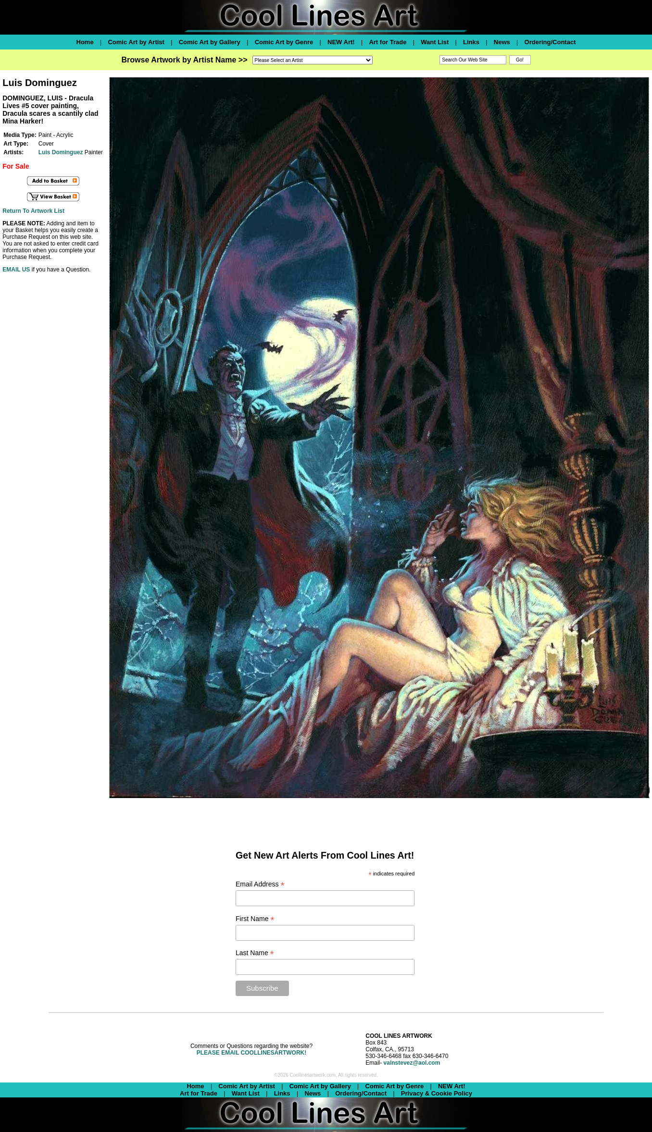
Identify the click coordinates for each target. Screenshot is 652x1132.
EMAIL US (16, 269)
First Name (255, 918)
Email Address (260, 884)
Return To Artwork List (33, 211)
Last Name (255, 953)
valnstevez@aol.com (412, 1062)
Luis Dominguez (60, 152)
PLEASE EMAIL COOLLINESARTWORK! (251, 1052)
